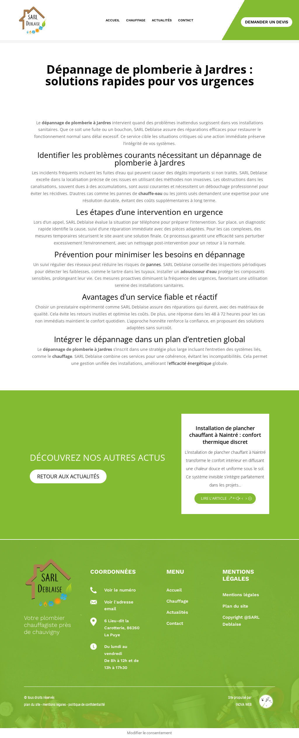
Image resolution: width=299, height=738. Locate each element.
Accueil (113, 20)
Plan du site (235, 606)
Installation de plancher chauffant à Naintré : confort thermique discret (225, 435)
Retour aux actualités (68, 476)
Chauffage (135, 20)
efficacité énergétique (190, 363)
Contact (185, 20)
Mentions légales (240, 594)
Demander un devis (266, 22)
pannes (153, 264)
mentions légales (55, 705)
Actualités (162, 20)
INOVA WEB (243, 705)
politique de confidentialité (86, 705)
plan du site (32, 705)
